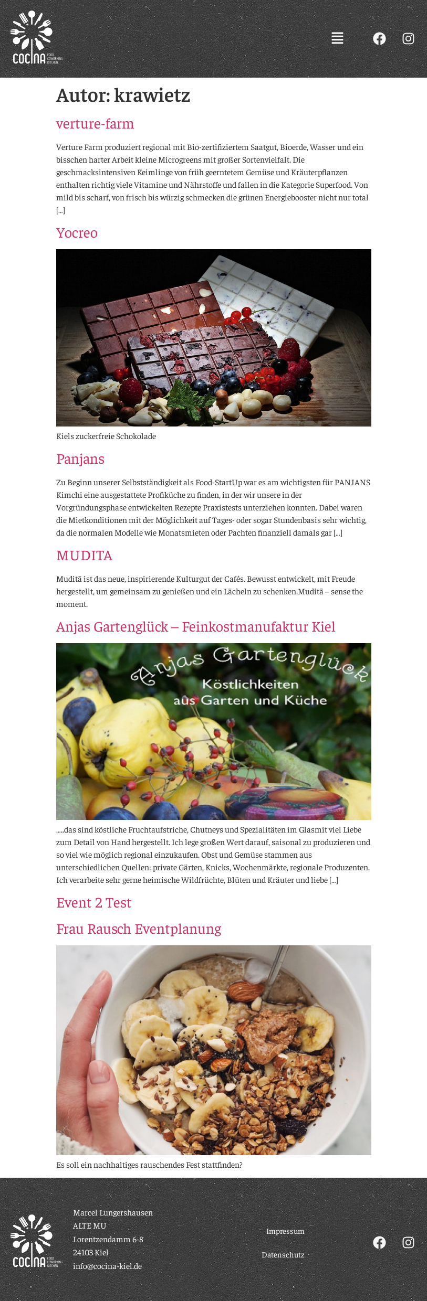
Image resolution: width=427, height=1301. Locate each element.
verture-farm (95, 122)
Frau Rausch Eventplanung (138, 928)
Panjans (80, 458)
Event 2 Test (94, 901)
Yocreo (77, 231)
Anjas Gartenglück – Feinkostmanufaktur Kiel (196, 625)
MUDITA (84, 554)
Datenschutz (283, 1254)
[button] (337, 39)
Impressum (285, 1230)
